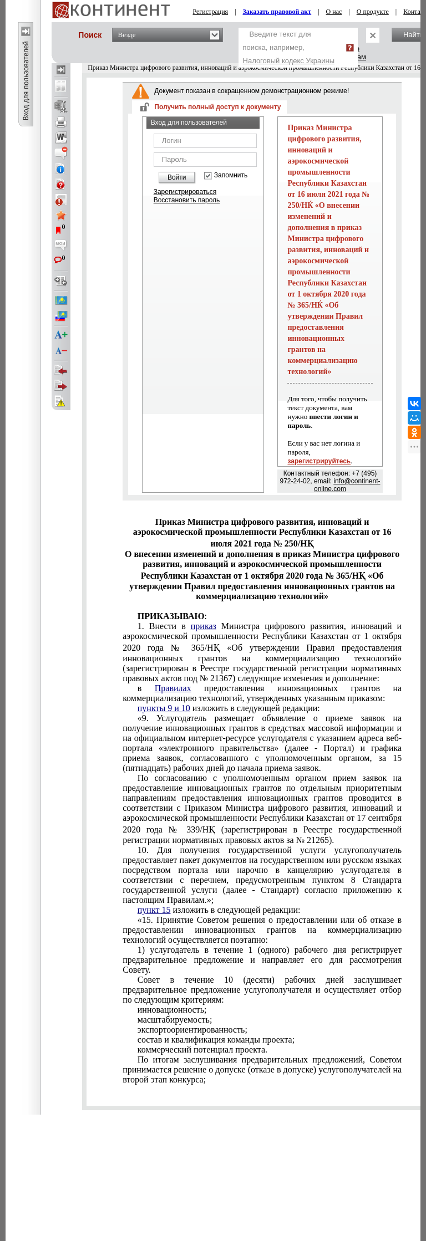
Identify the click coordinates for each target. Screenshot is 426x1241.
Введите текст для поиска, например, (289, 47)
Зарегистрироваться (185, 192)
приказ (203, 626)
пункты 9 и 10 (164, 708)
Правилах (173, 688)
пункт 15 (154, 910)
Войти (177, 177)
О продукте (373, 12)
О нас (334, 12)
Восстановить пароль (187, 200)
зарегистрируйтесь (319, 461)
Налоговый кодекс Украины (289, 61)
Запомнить (230, 175)
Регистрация (211, 12)
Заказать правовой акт (277, 12)
